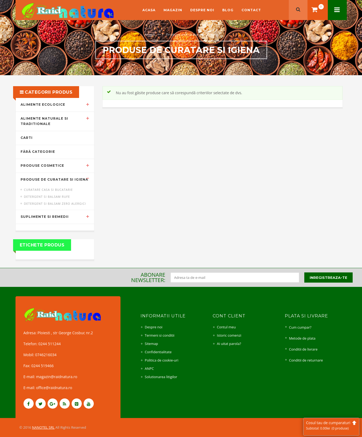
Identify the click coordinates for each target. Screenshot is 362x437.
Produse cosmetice (42, 166)
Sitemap (151, 343)
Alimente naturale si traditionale (44, 121)
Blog (227, 10)
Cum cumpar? (300, 327)
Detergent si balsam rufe (47, 197)
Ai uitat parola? (229, 343)
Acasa (148, 10)
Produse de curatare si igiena (54, 179)
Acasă (150, 34)
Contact (251, 10)
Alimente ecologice (43, 104)
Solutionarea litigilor (161, 376)
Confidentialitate (158, 351)
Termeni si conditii (159, 335)
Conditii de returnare (306, 360)
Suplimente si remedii (45, 217)
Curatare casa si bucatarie (48, 190)
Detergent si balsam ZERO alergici (55, 204)
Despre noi (202, 10)
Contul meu (226, 327)
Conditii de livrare (303, 349)
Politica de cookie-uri (161, 360)
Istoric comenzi (229, 335)
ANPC (149, 368)
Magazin (173, 10)
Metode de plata (302, 338)
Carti (27, 138)
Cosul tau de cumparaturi (331, 425)
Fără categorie (38, 152)
